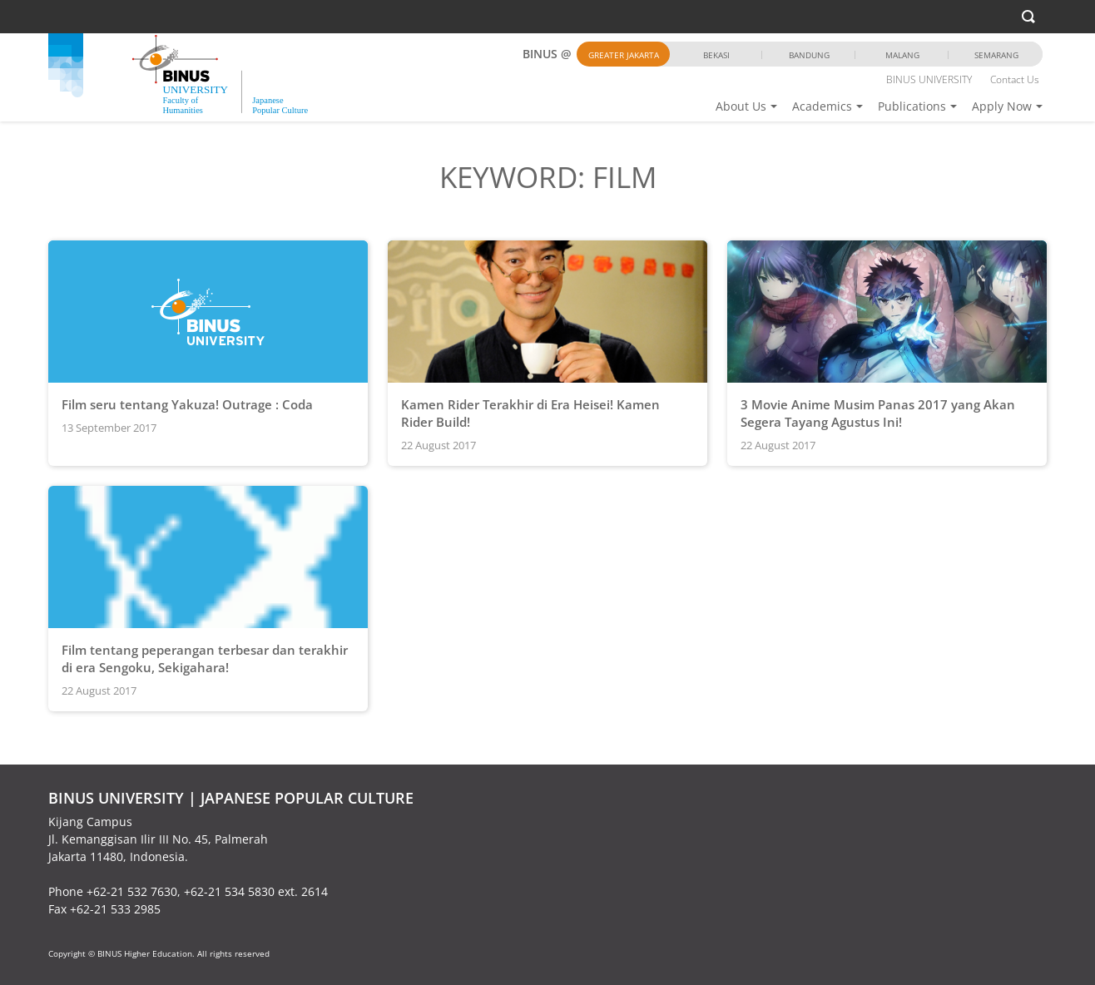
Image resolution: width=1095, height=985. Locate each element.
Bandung (809, 55)
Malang (902, 55)
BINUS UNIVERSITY (929, 79)
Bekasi (716, 55)
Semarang (996, 55)
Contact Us (1014, 79)
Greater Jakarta (623, 55)
